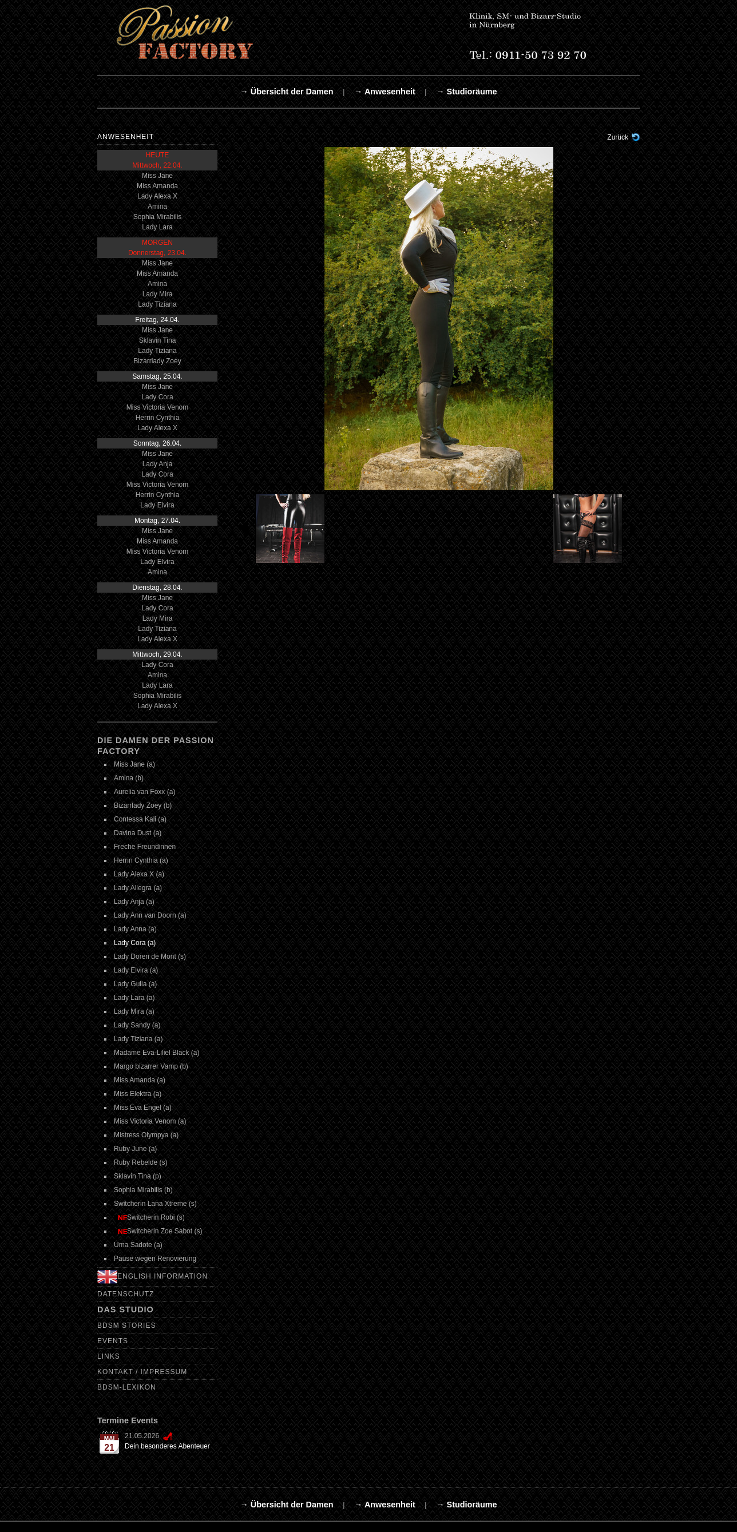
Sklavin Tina (157, 340)
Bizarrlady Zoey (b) (143, 805)
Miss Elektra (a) (137, 1094)
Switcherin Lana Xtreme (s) (155, 1204)
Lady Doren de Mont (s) (150, 956)
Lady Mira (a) (134, 1011)
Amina (157, 207)
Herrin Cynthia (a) (141, 860)
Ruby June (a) (135, 1149)
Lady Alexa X (157, 196)
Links (108, 1356)
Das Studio (125, 1309)
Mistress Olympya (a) (146, 1135)
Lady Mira (157, 294)
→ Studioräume (466, 91)
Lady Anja (157, 464)
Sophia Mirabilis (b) (143, 1190)
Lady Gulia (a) (135, 984)
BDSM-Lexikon (126, 1387)
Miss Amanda (157, 186)
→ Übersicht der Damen (286, 91)
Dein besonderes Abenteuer (167, 1446)
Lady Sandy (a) (137, 1025)
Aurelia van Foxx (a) (144, 792)
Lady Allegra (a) (138, 888)
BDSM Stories (126, 1325)
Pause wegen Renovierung (155, 1259)
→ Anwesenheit (384, 91)
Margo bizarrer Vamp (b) (151, 1066)
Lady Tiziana (157, 304)
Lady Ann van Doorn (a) (150, 915)
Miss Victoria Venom (157, 407)
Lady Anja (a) (134, 902)
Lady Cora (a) (135, 943)
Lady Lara (157, 227)
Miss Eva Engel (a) (143, 1108)
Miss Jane (157, 176)
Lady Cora (157, 397)
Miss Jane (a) (134, 764)
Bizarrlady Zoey (157, 361)
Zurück (617, 137)
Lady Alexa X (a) (139, 874)
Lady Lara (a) (134, 998)
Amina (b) (129, 778)
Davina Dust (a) (137, 833)
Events (112, 1341)
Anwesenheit (125, 137)
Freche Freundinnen (145, 847)
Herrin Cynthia (158, 418)
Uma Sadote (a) (138, 1245)
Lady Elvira (157, 505)
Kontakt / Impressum (142, 1372)
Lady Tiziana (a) (138, 1039)
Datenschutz (125, 1294)
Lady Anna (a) (135, 929)
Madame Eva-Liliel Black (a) (156, 1053)
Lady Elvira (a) (136, 970)
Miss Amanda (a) (139, 1080)
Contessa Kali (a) (140, 819)
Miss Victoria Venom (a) (150, 1121)
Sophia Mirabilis (157, 217)
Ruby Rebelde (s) (140, 1162)
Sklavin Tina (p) (137, 1176)
